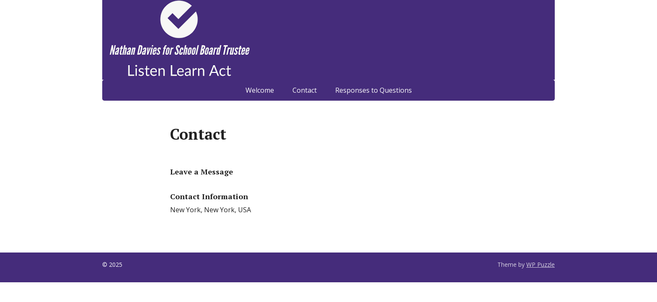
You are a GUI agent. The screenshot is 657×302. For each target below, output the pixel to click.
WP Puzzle (540, 264)
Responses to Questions (373, 90)
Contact (304, 90)
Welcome (260, 90)
